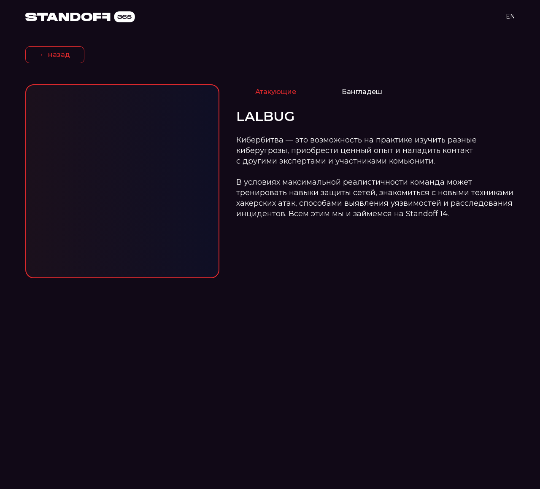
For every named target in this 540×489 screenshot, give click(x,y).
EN (510, 16)
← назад (55, 55)
